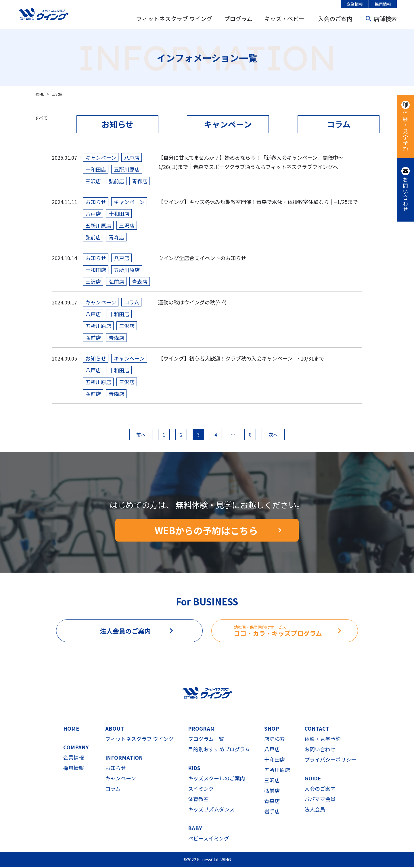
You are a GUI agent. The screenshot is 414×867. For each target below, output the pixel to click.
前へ (140, 434)
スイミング (201, 788)
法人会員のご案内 (125, 630)
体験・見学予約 (405, 131)
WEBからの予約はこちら (206, 530)
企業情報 (355, 4)
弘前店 (272, 790)
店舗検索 (385, 18)
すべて (41, 117)
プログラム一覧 (206, 738)
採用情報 (383, 4)
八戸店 (272, 749)
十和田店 (274, 759)
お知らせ (117, 124)
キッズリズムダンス (211, 809)
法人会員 (314, 809)
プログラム (238, 18)
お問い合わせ (405, 195)
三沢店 (272, 780)
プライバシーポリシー (330, 759)
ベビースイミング (208, 838)
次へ (273, 434)
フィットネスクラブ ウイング (174, 18)
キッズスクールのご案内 (216, 778)
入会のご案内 (335, 18)
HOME (71, 728)
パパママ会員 (320, 798)
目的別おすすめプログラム (219, 749)
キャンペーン (228, 124)
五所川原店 (277, 769)
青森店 (272, 800)
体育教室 (198, 798)
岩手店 (272, 811)
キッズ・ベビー (284, 18)
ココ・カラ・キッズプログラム (296, 631)
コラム (338, 124)
